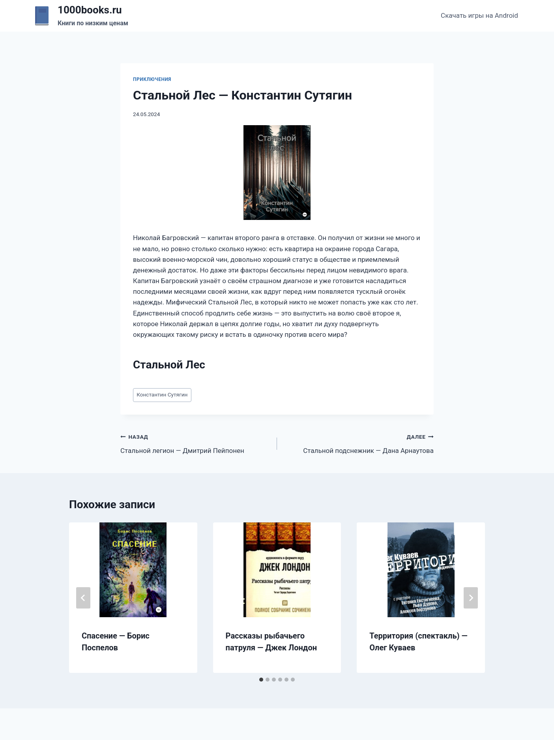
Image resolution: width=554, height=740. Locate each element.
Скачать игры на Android (479, 15)
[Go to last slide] (83, 598)
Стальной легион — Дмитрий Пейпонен (195, 443)
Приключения (152, 79)
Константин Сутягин (162, 394)
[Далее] (471, 598)
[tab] (261, 680)
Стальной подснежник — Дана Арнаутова (359, 443)
